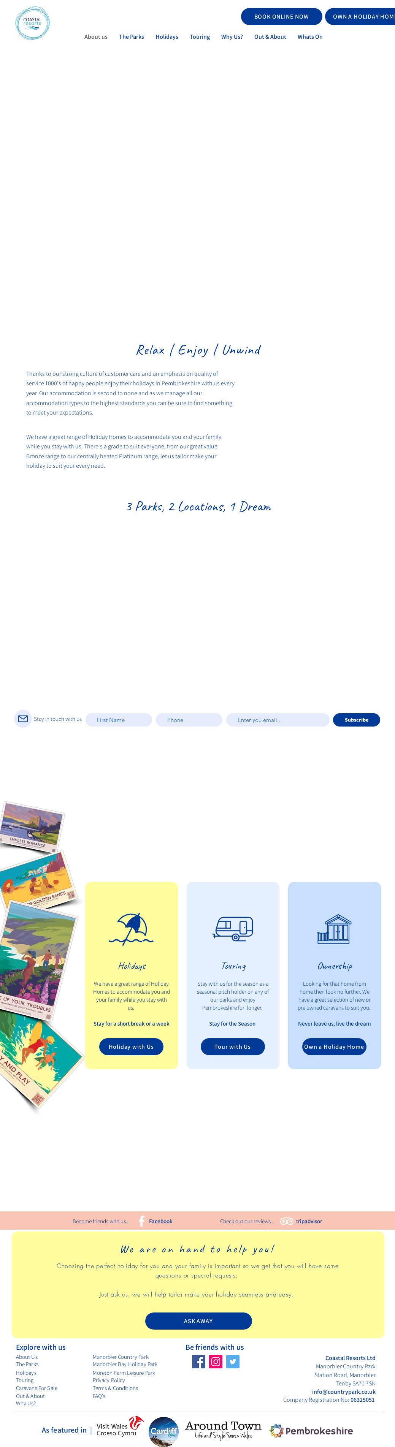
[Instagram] (215, 1361)
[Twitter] (233, 1361)
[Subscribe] (356, 720)
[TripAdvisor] (286, 1221)
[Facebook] (141, 1221)
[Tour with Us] (233, 1046)
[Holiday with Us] (131, 1046)
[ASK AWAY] (198, 1321)
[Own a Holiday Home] (334, 1046)
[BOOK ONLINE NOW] (281, 16)
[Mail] (23, 719)
